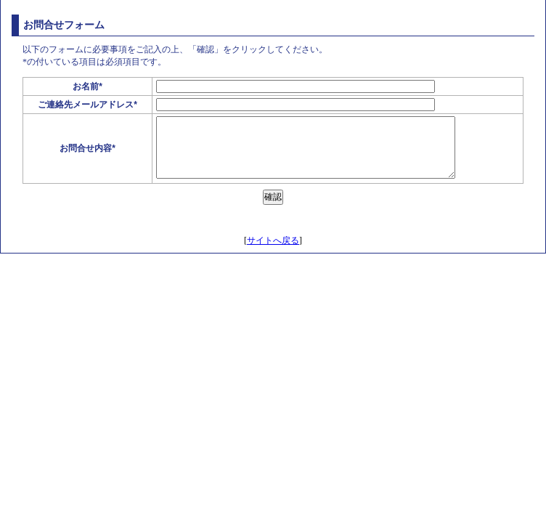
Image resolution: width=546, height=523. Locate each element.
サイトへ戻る (273, 240)
